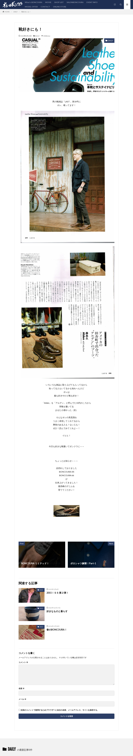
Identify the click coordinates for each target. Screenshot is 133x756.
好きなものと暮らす (57, 611)
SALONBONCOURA (75, 2)
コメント (23, 662)
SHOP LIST (59, 2)
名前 (21, 688)
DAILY (16, 12)
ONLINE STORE (59, 7)
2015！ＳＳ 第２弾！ (57, 592)
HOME (7, 11)
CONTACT (45, 7)
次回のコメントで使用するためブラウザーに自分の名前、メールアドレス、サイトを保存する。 (60, 710)
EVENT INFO (92, 2)
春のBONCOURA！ (56, 629)
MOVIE (48, 2)
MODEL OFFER (31, 7)
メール (22, 699)
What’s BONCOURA (33, 2)
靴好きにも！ (26, 12)
